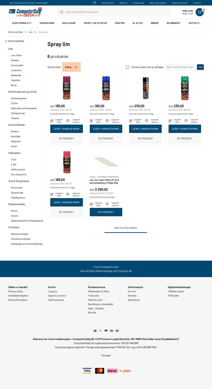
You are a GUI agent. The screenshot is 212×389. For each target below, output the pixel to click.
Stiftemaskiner (18, 98)
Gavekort (123, 3)
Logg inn (197, 3)
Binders (15, 131)
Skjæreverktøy (16, 204)
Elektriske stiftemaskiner (24, 108)
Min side (92, 312)
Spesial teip (17, 192)
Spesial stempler (19, 233)
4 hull (13, 164)
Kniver (14, 210)
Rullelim (15, 60)
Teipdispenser (18, 197)
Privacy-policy (15, 291)
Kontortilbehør (16, 124)
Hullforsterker (18, 169)
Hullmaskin (14, 152)
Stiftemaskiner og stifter (22, 91)
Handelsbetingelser (18, 295)
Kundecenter (108, 3)
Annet (14, 146)
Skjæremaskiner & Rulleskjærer (27, 220)
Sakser (14, 215)
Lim (10, 48)
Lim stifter (16, 55)
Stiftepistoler (18, 113)
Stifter (14, 103)
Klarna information (17, 300)
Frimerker (13, 227)
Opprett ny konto (180, 3)
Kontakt (132, 295)
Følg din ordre (95, 300)
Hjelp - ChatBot (96, 308)
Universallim (17, 65)
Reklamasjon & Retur (99, 291)
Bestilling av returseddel (100, 304)
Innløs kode (138, 3)
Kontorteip (16, 187)
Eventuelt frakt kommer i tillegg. (62, 131)
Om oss (132, 291)
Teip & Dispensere (18, 181)
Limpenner (16, 70)
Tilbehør (15, 118)
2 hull (13, 159)
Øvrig (13, 85)
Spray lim (16, 75)
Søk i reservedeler (158, 3)
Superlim (15, 80)
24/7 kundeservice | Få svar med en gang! (29, 3)
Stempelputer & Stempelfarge (26, 243)
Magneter (16, 141)
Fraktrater (93, 295)
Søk (200, 66)
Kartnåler (16, 136)
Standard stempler (21, 238)
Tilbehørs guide (176, 291)
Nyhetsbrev (134, 300)
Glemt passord (56, 300)
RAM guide (173, 295)
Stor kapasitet (18, 174)
